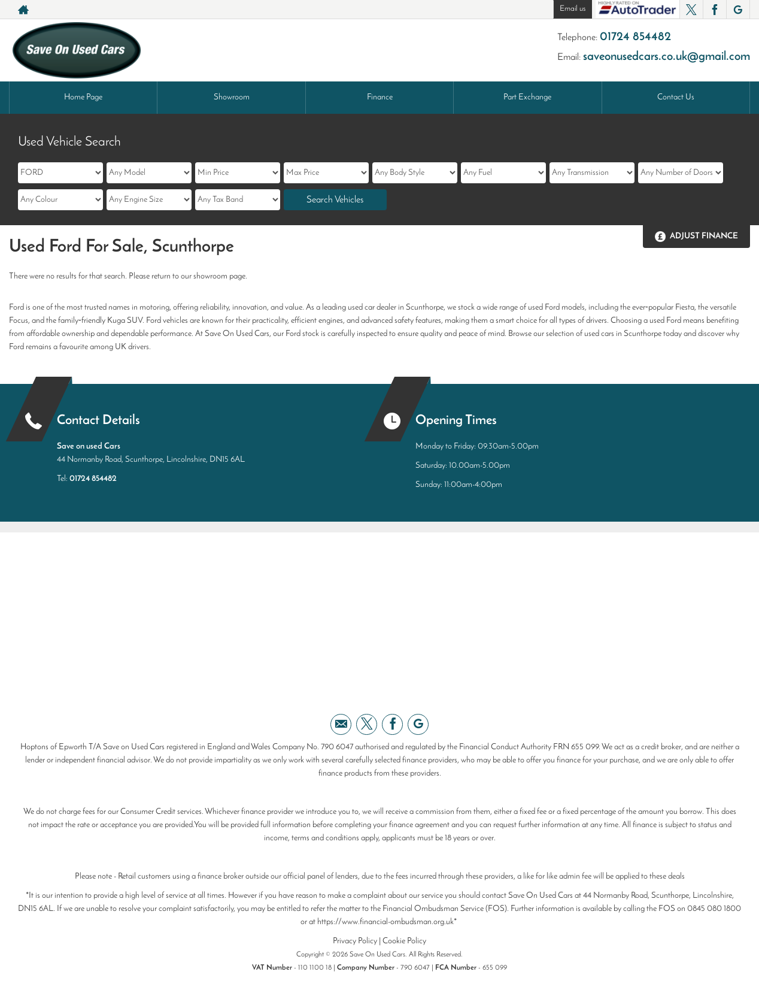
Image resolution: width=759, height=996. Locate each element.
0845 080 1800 (714, 908)
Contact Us (675, 97)
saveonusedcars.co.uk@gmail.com (666, 57)
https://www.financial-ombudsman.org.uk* (387, 922)
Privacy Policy (355, 941)
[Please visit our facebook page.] (714, 9)
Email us (572, 9)
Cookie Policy (404, 941)
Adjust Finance (704, 236)
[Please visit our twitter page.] (691, 9)
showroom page (219, 276)
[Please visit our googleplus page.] (737, 9)
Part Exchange (527, 97)
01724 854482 (635, 37)
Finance (380, 97)
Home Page (83, 97)
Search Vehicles (334, 200)
